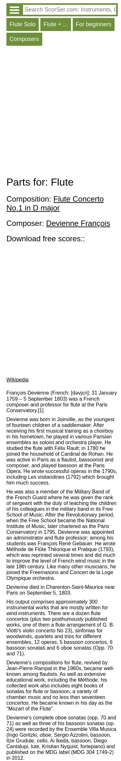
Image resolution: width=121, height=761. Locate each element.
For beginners (93, 24)
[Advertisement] (60, 112)
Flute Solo (23, 24)
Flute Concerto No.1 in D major (55, 203)
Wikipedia (17, 379)
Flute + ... (56, 24)
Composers (24, 39)
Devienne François (78, 223)
